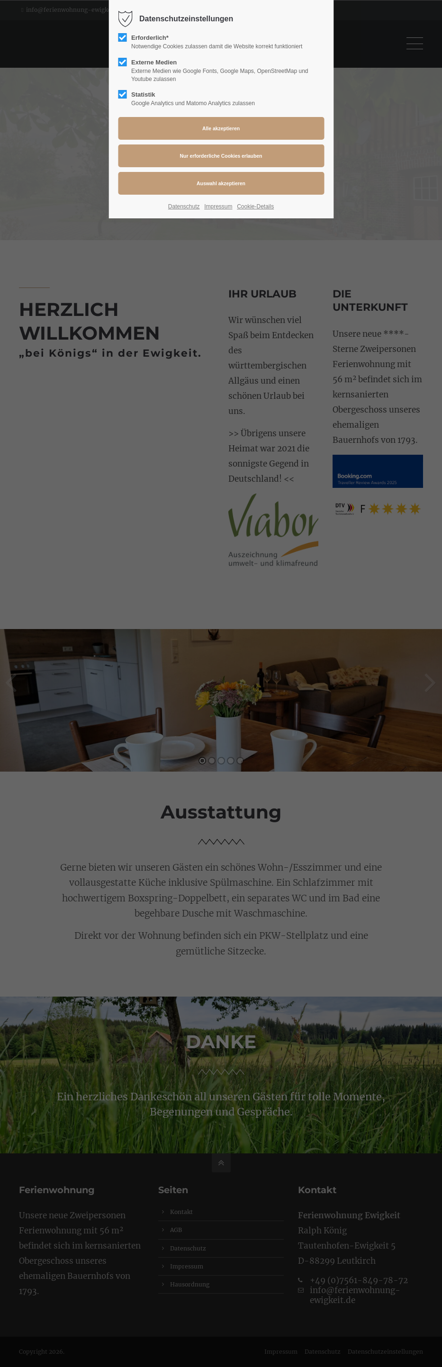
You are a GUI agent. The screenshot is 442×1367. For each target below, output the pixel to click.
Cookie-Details (255, 206)
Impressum (218, 206)
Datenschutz (184, 206)
